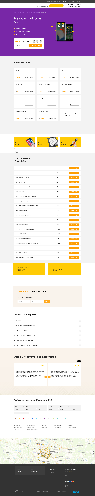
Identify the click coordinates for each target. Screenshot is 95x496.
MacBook (19, 471)
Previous (45, 377)
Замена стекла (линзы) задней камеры (27, 205)
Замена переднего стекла (23, 172)
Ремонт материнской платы (24, 238)
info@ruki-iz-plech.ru (68, 475)
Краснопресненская (32, 429)
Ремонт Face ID (20, 248)
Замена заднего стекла (22, 177)
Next (49, 377)
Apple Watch (34, 471)
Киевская (43, 425)
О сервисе (71, 1)
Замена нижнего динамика (23, 215)
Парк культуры (58, 427)
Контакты (64, 1)
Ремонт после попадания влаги (25, 229)
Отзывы (78, 1)
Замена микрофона (21, 210)
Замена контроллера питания (24, 257)
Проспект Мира (72, 427)
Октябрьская (30, 427)
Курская (70, 425)
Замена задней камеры (22, 201)
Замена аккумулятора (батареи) (25, 186)
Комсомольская (58, 425)
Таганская (16, 429)
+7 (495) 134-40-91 (74, 5)
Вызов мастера (74, 168)
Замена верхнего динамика (23, 219)
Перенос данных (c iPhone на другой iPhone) (28, 243)
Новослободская (18, 427)
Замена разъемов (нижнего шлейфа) (26, 196)
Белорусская (17, 425)
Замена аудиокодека (22, 252)
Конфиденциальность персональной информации (42, 491)
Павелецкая (44, 427)
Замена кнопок (20, 191)
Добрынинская (31, 425)
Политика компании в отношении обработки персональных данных (61, 491)
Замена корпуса (20, 182)
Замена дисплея (20, 168)
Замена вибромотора (22, 224)
